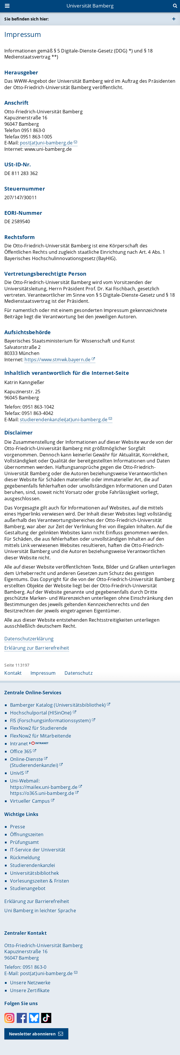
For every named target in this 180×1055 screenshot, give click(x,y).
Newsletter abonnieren (32, 1034)
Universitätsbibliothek (34, 873)
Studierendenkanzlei (32, 865)
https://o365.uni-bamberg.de (42, 793)
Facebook (22, 1018)
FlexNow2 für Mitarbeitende (40, 736)
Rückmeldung (25, 857)
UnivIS (17, 773)
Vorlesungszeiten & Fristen (39, 881)
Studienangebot (28, 888)
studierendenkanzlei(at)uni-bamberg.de (64, 419)
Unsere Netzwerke (30, 982)
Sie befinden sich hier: (26, 19)
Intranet (19, 743)
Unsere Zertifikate (30, 990)
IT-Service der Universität (38, 850)
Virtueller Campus (30, 801)
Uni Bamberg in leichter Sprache (40, 910)
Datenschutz (78, 673)
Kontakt (13, 673)
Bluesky (34, 1018)
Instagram (9, 1018)
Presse (17, 826)
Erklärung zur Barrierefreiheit (36, 648)
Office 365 (21, 751)
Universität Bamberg (90, 5)
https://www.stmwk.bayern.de (58, 359)
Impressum (43, 673)
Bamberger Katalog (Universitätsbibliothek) (58, 705)
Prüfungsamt (24, 842)
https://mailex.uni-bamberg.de (43, 787)
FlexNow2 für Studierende (38, 728)
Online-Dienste (26, 759)
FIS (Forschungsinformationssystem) (50, 720)
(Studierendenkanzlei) (34, 765)
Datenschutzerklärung (29, 638)
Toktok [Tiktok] (46, 1018)
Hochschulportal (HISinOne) (41, 713)
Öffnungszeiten (26, 834)
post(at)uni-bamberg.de (46, 143)
